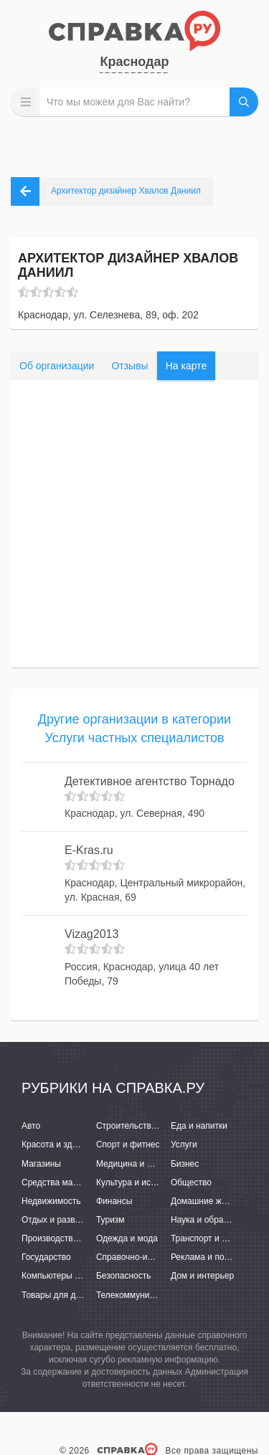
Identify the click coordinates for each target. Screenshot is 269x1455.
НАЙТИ (244, 102)
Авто (31, 1126)
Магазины (41, 1164)
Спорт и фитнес (128, 1144)
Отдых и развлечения (65, 1220)
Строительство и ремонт (145, 1126)
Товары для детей (57, 1295)
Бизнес (185, 1164)
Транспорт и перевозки (217, 1238)
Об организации (56, 365)
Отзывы (129, 365)
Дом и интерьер (202, 1276)
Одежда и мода (127, 1238)
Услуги (184, 1144)
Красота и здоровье (61, 1144)
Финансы (114, 1201)
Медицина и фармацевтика (151, 1164)
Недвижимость (51, 1201)
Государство (46, 1257)
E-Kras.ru (89, 850)
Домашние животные (213, 1201)
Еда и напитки (199, 1126)
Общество (191, 1182)
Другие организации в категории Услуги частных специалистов (134, 728)
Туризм (110, 1220)
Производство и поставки (72, 1238)
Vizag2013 (91, 934)
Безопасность (123, 1276)
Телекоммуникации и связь (150, 1295)
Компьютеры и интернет (70, 1276)
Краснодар (134, 61)
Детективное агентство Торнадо (150, 781)
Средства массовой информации (88, 1182)
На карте (186, 365)
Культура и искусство (138, 1182)
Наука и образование (213, 1220)
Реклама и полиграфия (217, 1257)
